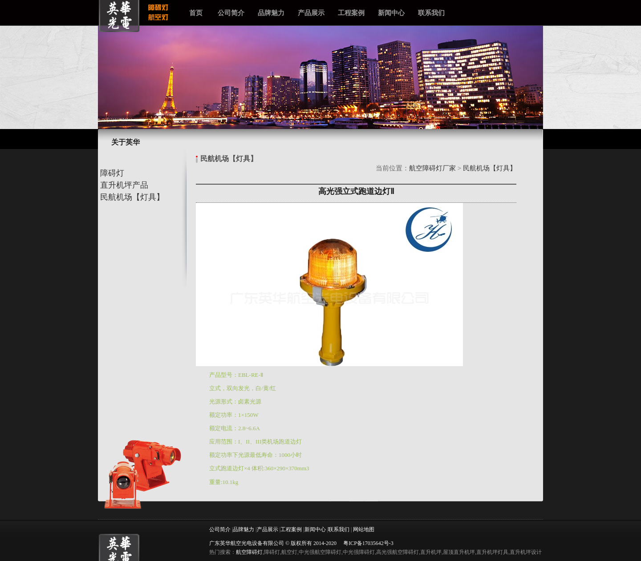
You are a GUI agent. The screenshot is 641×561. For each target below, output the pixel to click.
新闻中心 (391, 12)
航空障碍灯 (249, 552)
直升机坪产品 (123, 185)
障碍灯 (111, 173)
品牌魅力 (271, 12)
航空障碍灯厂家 (432, 168)
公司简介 (231, 12)
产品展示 (311, 12)
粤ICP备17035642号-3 (368, 543)
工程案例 (351, 12)
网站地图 (363, 529)
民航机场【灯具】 (131, 197)
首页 (196, 12)
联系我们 (431, 12)
